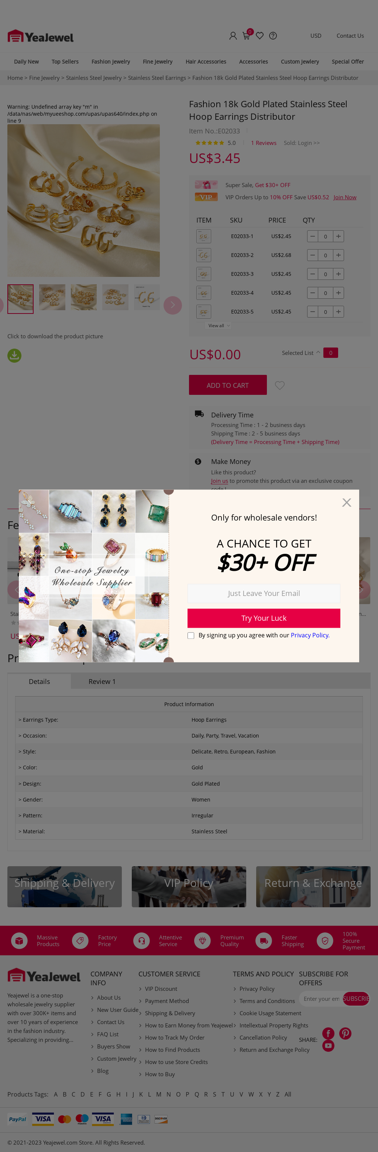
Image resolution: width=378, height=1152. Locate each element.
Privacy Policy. (310, 635)
